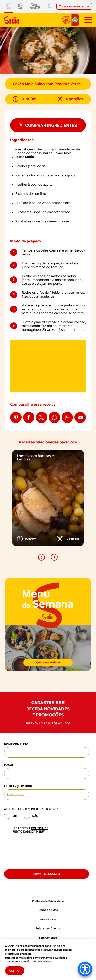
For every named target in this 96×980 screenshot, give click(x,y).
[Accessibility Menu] (85, 969)
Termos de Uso (48, 910)
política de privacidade (30, 830)
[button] (41, 557)
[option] (48, 498)
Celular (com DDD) (18, 786)
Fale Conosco (48, 937)
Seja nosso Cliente (48, 928)
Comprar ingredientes (48, 125)
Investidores (48, 919)
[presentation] (43, 851)
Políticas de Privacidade (48, 901)
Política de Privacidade (38, 961)
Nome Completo (16, 744)
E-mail (9, 765)
